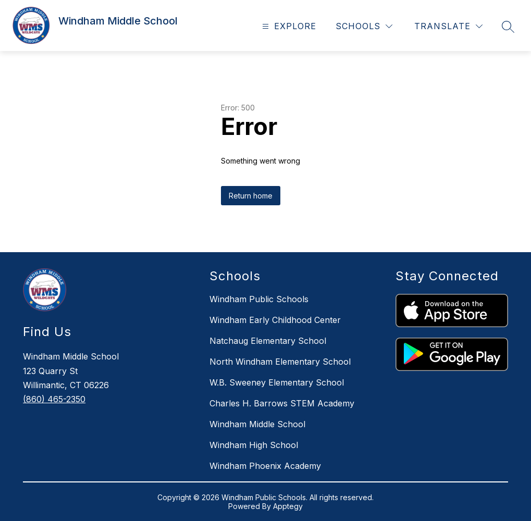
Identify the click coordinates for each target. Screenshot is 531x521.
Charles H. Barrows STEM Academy (281, 403)
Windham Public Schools (258, 299)
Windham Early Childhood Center (275, 320)
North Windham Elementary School (280, 361)
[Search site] (508, 26)
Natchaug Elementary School (267, 341)
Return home (251, 195)
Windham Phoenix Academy (265, 466)
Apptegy (288, 506)
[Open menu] (288, 26)
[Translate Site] (448, 26)
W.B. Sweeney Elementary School (276, 382)
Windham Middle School (257, 424)
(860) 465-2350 (54, 399)
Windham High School (253, 445)
